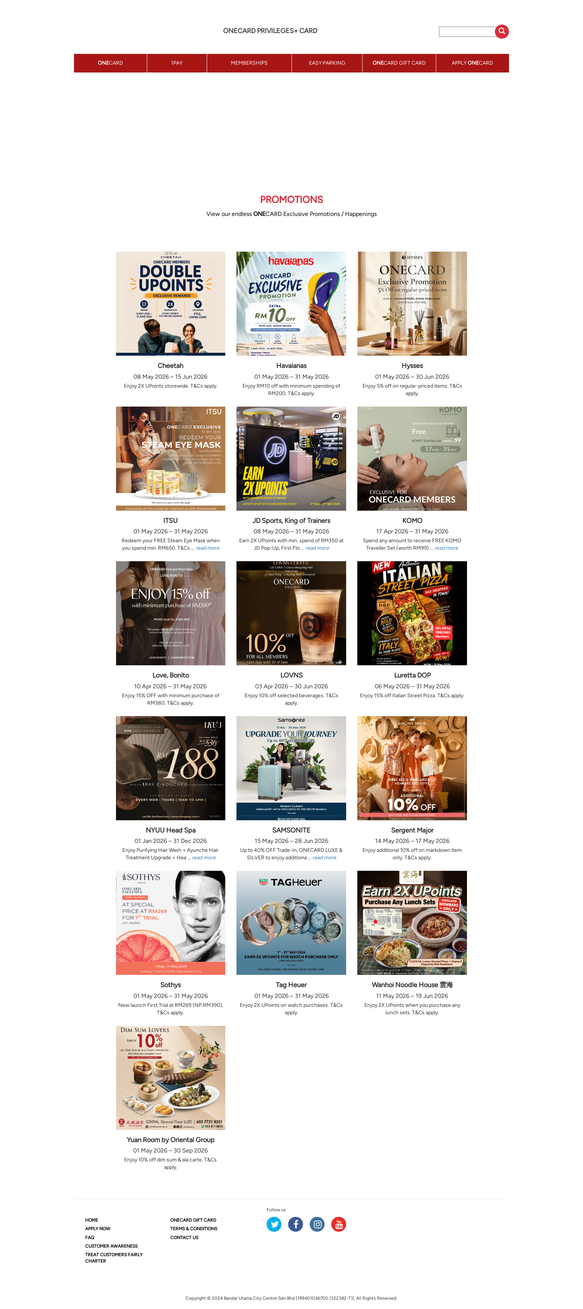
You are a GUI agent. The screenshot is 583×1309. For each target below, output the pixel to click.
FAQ (89, 1237)
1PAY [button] (177, 63)
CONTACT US (184, 1237)
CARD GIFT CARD (193, 1220)
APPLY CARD (472, 63)
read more (207, 548)
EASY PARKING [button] (327, 63)
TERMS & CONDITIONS (193, 1228)
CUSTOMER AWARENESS (111, 1246)
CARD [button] (110, 63)
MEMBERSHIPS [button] (249, 63)
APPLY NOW (97, 1228)
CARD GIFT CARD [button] (399, 63)
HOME (91, 1220)
